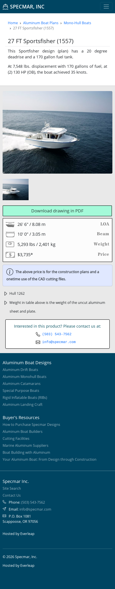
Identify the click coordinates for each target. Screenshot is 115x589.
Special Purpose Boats (21, 390)
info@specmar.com (59, 342)
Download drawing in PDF (57, 211)
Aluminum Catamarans (22, 383)
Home (13, 22)
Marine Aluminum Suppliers (25, 445)
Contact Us (12, 495)
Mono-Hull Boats (77, 22)
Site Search (12, 488)
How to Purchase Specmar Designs (31, 424)
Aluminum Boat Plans (40, 22)
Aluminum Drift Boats (20, 369)
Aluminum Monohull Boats (24, 376)
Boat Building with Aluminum (26, 452)
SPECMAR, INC (24, 6)
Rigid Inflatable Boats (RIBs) (25, 397)
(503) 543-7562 (56, 334)
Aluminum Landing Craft (23, 404)
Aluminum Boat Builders (23, 431)
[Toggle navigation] (106, 6)
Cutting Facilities (16, 438)
